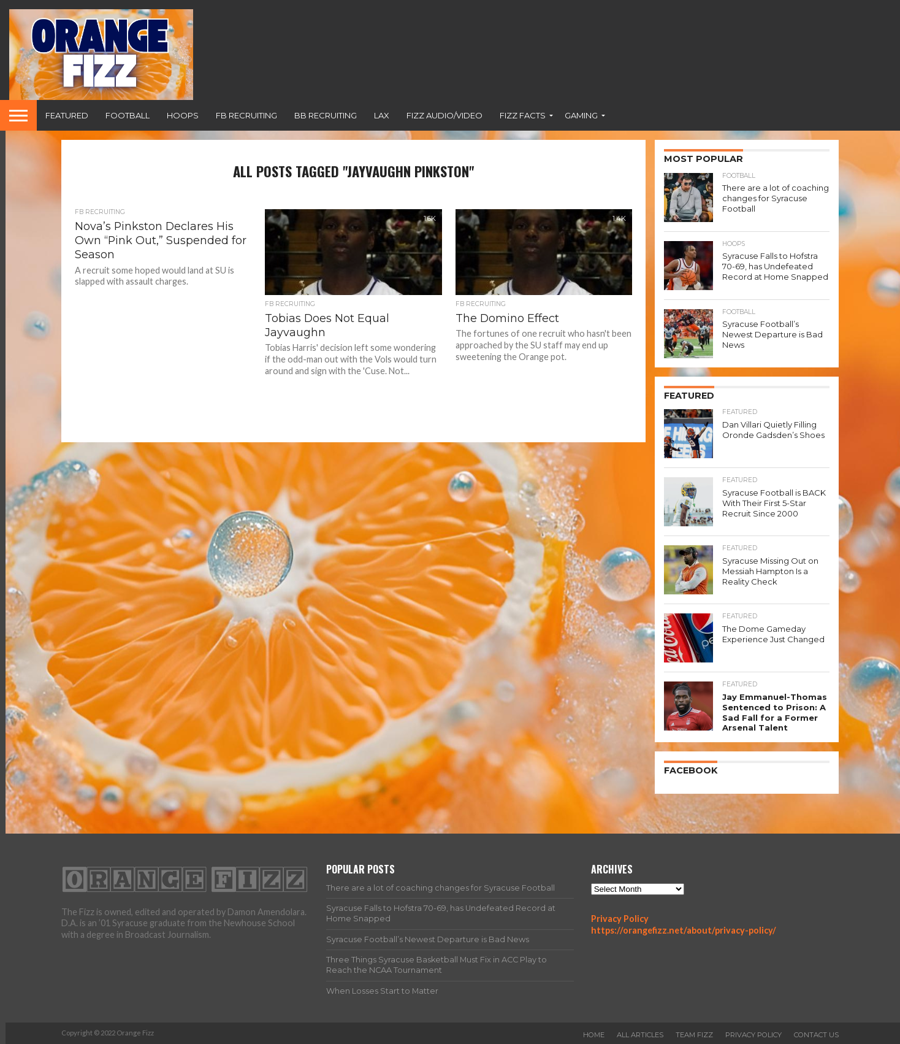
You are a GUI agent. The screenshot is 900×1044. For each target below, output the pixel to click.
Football (127, 115)
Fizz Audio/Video (444, 115)
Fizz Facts (523, 115)
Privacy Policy (620, 917)
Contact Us (816, 1034)
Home (593, 1034)
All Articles (640, 1034)
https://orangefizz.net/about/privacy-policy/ (683, 929)
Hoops (183, 115)
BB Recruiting (325, 115)
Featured (66, 115)
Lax (381, 115)
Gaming (581, 115)
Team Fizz (694, 1034)
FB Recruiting (246, 115)
